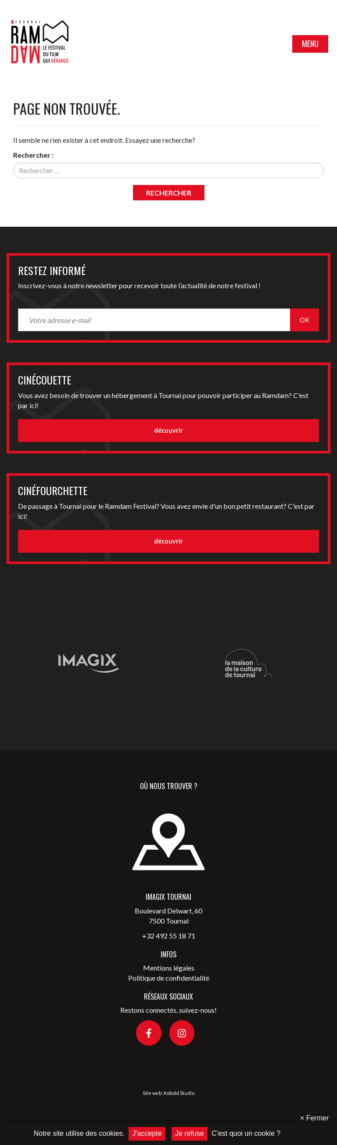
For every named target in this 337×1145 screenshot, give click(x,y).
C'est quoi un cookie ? (246, 1133)
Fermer (314, 1118)
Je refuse (189, 1133)
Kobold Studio (179, 1093)
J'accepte (146, 1133)
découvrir (168, 430)
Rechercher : (33, 155)
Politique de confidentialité (168, 978)
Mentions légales (168, 968)
